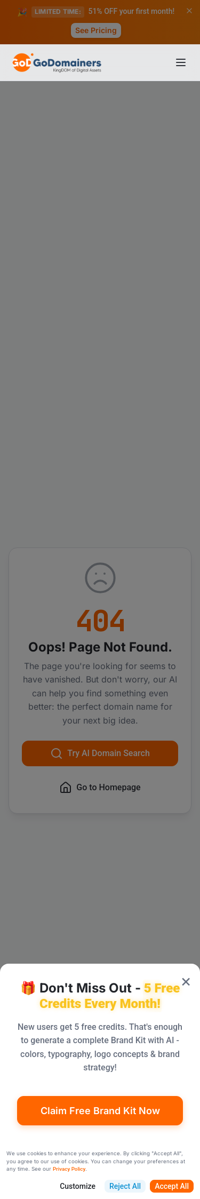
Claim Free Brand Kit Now (100, 1110)
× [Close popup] (185, 980)
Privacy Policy (69, 1169)
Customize (77, 1186)
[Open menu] (180, 62)
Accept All (172, 1186)
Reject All (125, 1186)
